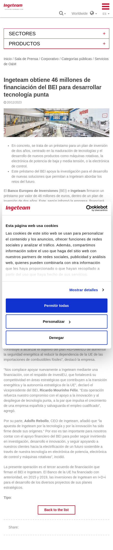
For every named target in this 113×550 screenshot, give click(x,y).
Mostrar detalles (83, 290)
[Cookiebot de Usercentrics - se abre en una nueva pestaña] (85, 208)
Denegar (56, 337)
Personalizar (57, 321)
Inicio (8, 59)
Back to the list (56, 510)
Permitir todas (56, 305)
